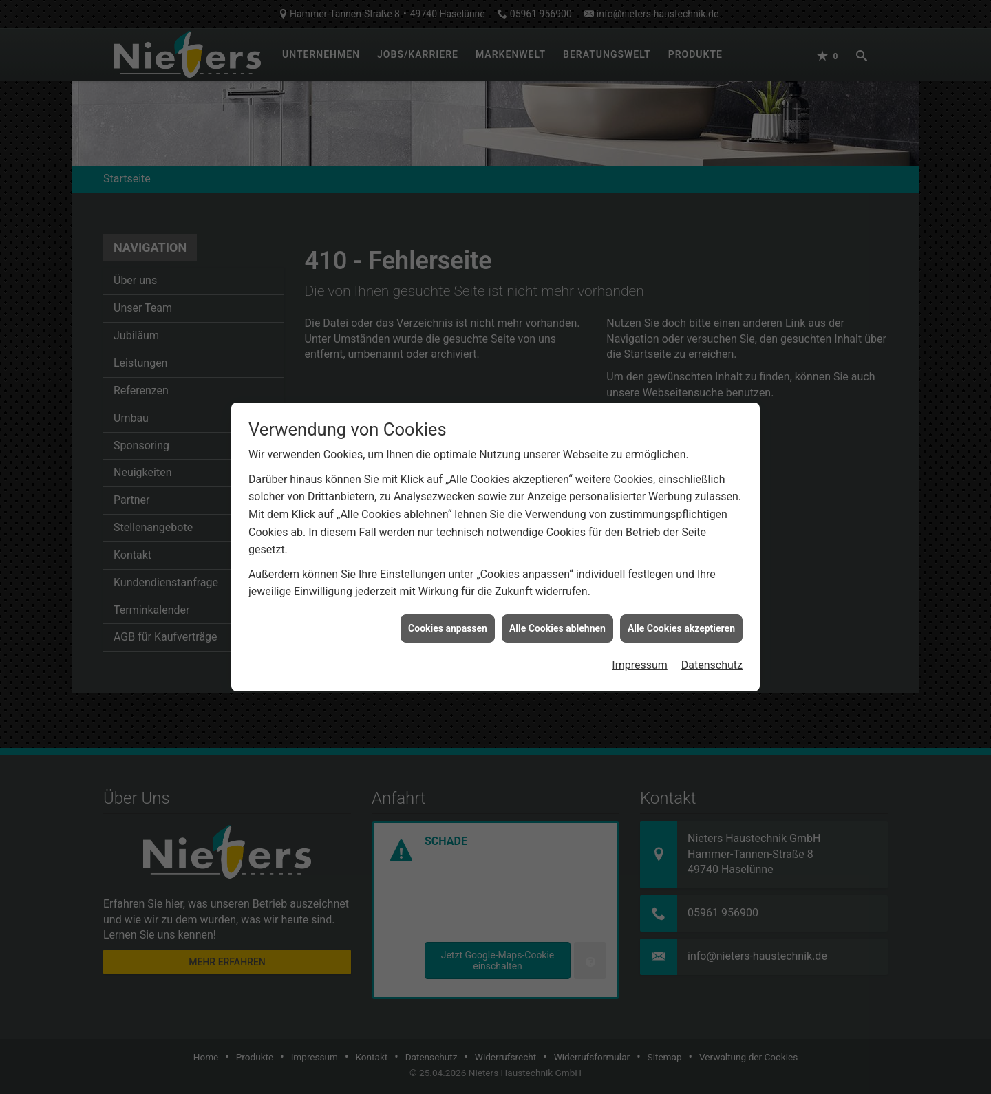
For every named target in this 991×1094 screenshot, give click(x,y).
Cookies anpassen (447, 605)
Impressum (640, 643)
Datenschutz (712, 643)
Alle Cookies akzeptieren (681, 605)
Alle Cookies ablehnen (557, 605)
